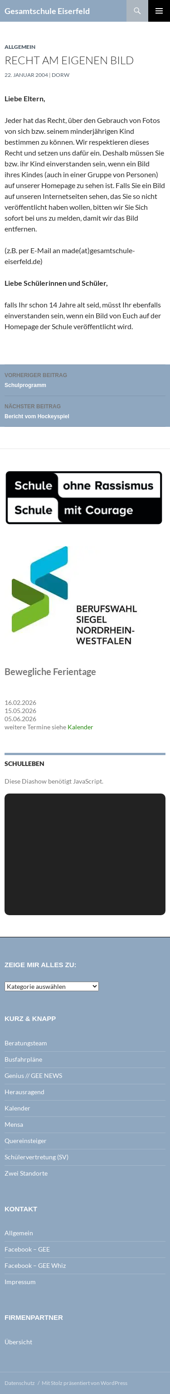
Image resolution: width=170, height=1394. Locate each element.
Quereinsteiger (26, 1140)
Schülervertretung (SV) (36, 1157)
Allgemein (20, 46)
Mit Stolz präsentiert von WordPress (84, 1383)
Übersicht (18, 1342)
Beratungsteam (26, 1043)
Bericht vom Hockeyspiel (85, 410)
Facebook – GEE (27, 1249)
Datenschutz (20, 1383)
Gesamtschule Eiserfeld (47, 11)
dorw (60, 74)
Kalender (80, 727)
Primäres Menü (159, 11)
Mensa (14, 1124)
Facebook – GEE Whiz (35, 1265)
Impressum (20, 1281)
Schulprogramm (85, 379)
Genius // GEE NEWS (33, 1075)
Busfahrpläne (23, 1059)
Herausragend (24, 1092)
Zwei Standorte (26, 1173)
